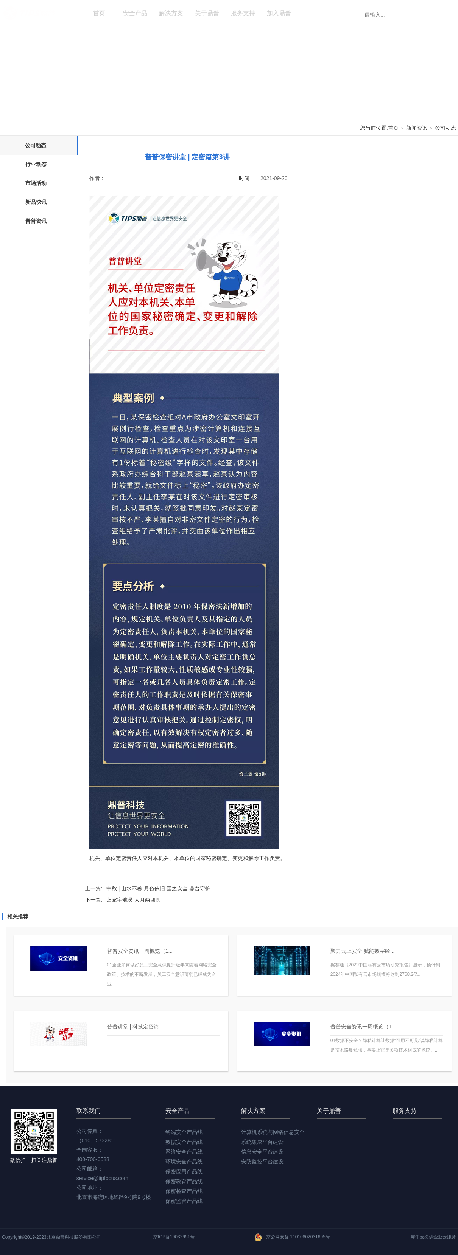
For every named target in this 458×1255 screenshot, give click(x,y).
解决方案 (171, 13)
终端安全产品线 (184, 1132)
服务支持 (243, 13)
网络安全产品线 (184, 1152)
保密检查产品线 (184, 1191)
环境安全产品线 (184, 1162)
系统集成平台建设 (262, 1142)
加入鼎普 (279, 13)
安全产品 (135, 13)
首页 (99, 13)
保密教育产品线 (184, 1181)
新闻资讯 (315, 13)
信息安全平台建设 (262, 1152)
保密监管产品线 (184, 1201)
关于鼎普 (207, 13)
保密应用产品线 (184, 1171)
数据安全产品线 (184, 1142)
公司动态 (445, 128)
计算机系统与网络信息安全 (273, 1132)
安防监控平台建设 (262, 1162)
